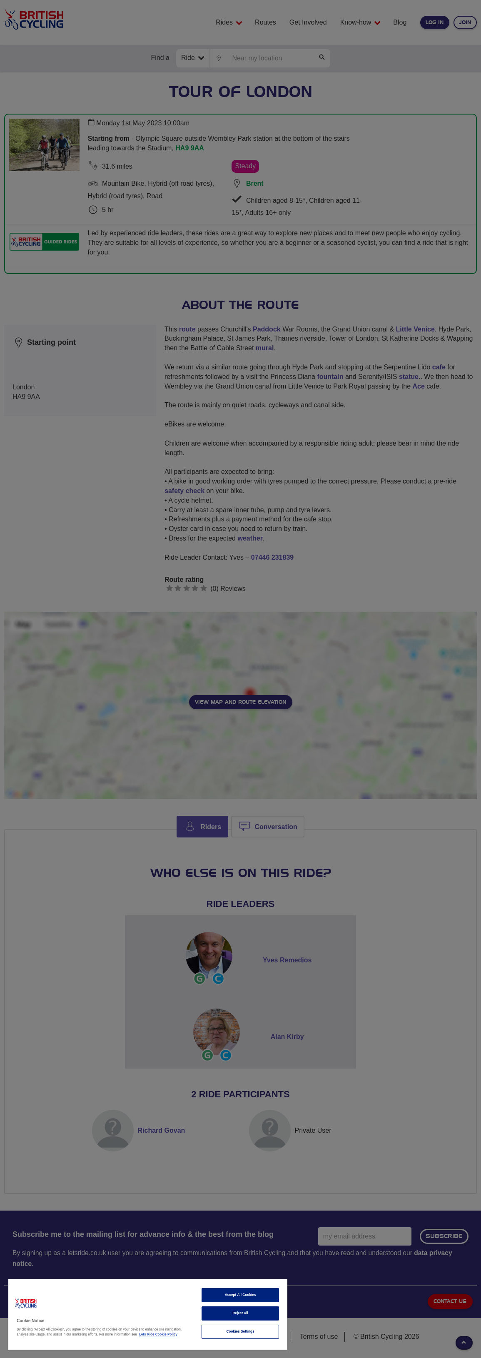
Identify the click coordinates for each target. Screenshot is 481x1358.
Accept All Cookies (240, 1295)
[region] (147, 1314)
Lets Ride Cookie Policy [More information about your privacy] (158, 1334)
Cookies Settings (240, 1331)
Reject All (240, 1313)
